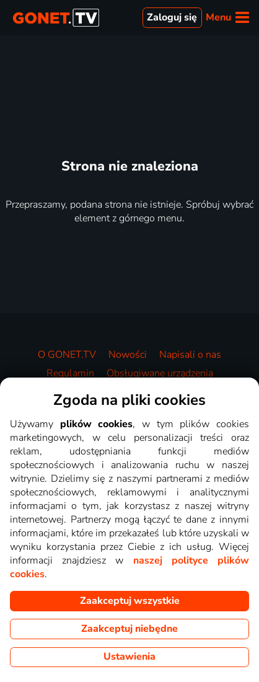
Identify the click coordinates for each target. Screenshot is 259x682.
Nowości (127, 354)
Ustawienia (129, 656)
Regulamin (70, 373)
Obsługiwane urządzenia (160, 373)
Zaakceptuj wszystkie (130, 601)
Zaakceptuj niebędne (129, 629)
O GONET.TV (67, 354)
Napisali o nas (190, 354)
